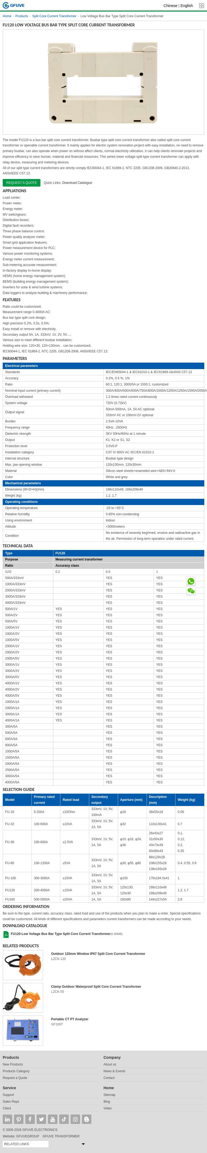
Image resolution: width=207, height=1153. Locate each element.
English (187, 5)
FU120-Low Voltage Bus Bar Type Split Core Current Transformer (61, 934)
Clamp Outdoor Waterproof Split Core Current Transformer (96, 987)
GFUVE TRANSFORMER (61, 1136)
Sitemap (109, 1095)
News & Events (114, 1071)
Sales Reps (11, 1101)
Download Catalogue (77, 183)
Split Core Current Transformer (54, 16)
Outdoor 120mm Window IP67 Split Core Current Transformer (98, 954)
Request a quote (21, 183)
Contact (109, 1078)
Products (21, 16)
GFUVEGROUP (27, 1136)
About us (110, 1064)
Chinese (170, 5)
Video (108, 1108)
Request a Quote (15, 1078)
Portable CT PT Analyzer (70, 1019)
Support (8, 1095)
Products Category (16, 1071)
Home (7, 16)
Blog (107, 1101)
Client (7, 1108)
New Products (13, 1064)
